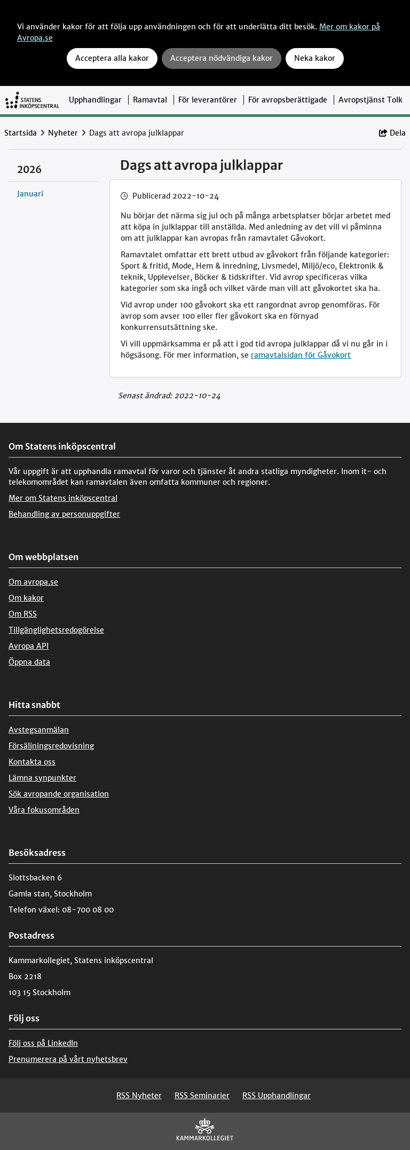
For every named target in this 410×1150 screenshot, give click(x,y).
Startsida (20, 133)
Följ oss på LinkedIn (43, 1043)
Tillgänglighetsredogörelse (56, 630)
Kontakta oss (32, 762)
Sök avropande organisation (59, 794)
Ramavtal (150, 100)
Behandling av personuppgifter (64, 514)
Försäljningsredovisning (51, 746)
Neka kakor (314, 58)
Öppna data (29, 662)
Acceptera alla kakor (112, 58)
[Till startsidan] (32, 99)
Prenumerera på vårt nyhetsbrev (68, 1059)
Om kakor (26, 598)
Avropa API (29, 646)
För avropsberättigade (287, 100)
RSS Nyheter (139, 1095)
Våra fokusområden (44, 810)
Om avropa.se (33, 582)
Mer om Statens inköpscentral (63, 498)
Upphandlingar (95, 100)
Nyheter (63, 133)
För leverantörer (207, 100)
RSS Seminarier (202, 1095)
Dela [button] (392, 133)
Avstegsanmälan (39, 730)
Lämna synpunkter (42, 778)
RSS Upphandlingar (276, 1095)
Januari (30, 194)
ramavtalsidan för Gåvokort (301, 355)
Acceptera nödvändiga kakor (221, 58)
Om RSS (23, 614)
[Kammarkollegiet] (205, 1131)
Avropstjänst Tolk (370, 100)
